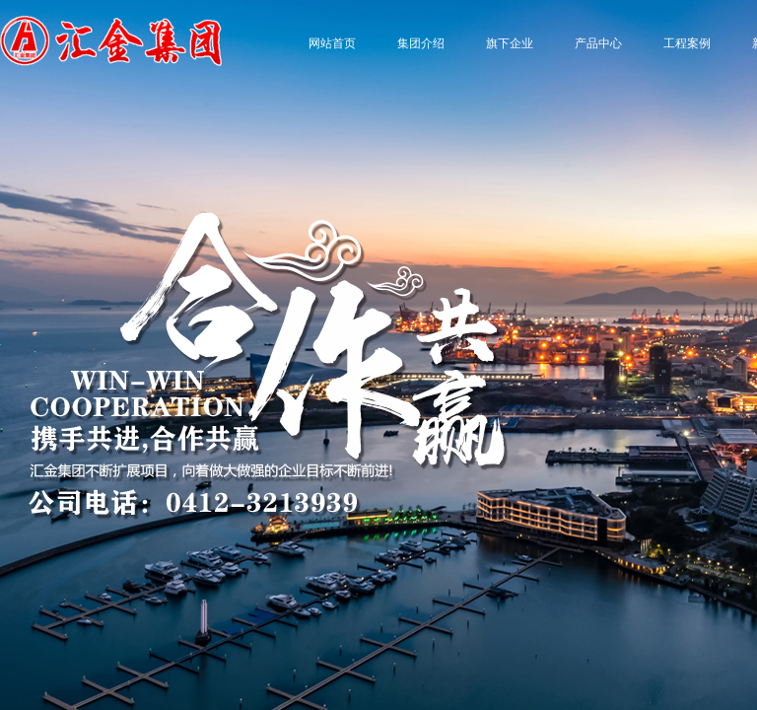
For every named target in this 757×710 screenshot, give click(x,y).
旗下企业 (509, 43)
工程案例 (687, 43)
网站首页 (332, 43)
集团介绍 (421, 43)
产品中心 (598, 43)
